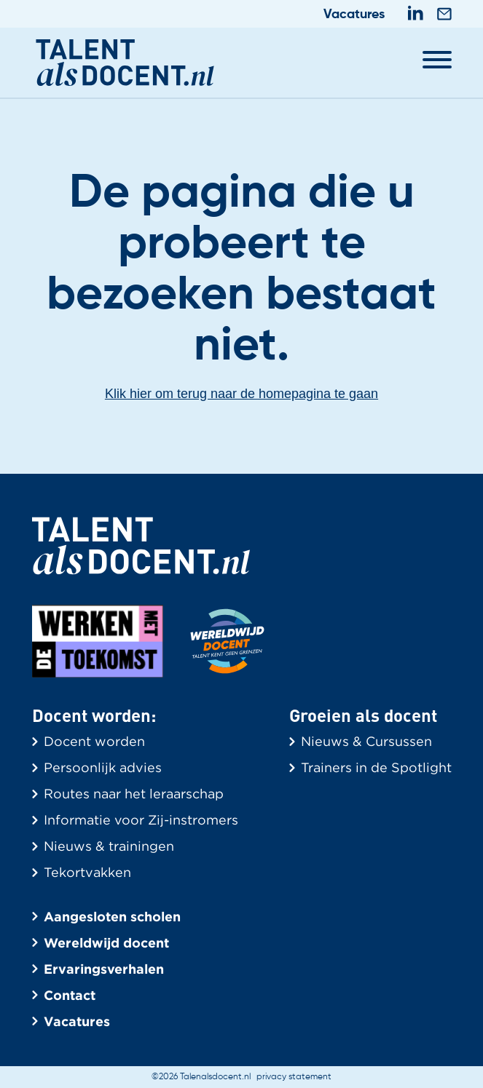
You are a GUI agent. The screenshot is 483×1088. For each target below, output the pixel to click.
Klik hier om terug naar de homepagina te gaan (241, 393)
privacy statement (293, 1077)
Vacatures (354, 14)
